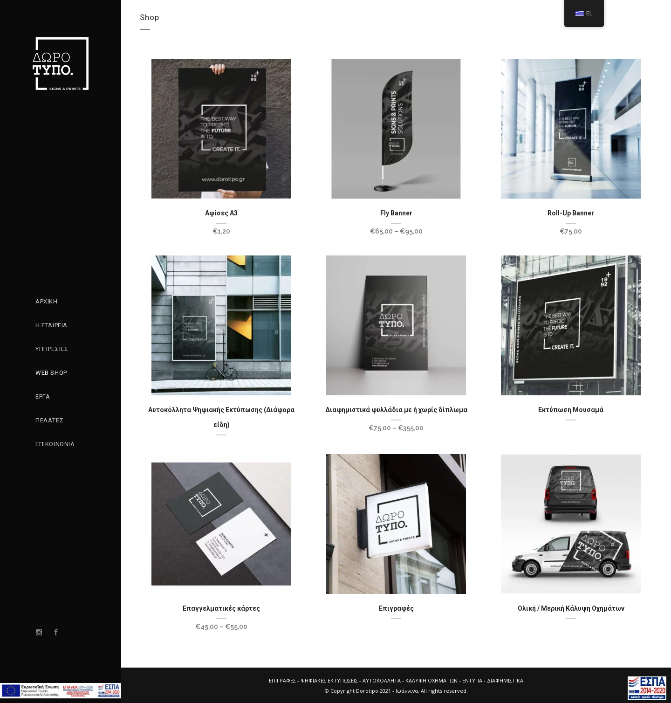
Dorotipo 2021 (373, 690)
